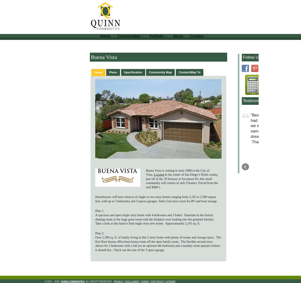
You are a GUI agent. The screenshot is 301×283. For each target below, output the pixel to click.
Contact (197, 37)
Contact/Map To (190, 72)
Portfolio (157, 37)
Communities (130, 37)
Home (105, 36)
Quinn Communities (108, 16)
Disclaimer (132, 281)
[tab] (98, 72)
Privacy (118, 281)
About (178, 36)
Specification (133, 72)
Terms (145, 281)
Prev (245, 167)
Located (159, 174)
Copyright (158, 281)
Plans (113, 72)
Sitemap (171, 281)
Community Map (160, 72)
